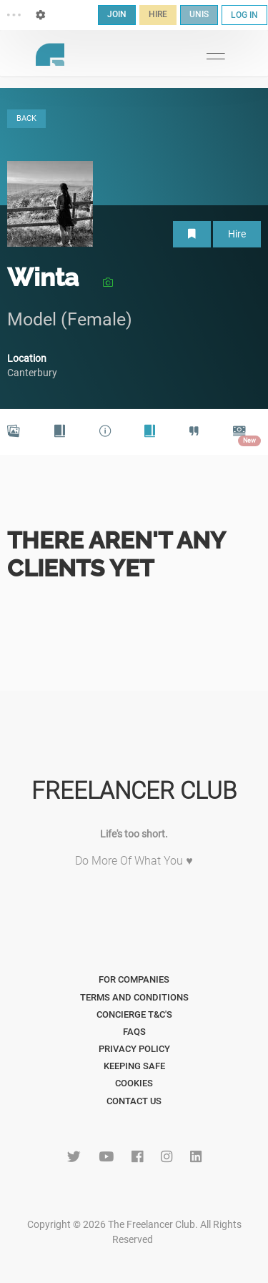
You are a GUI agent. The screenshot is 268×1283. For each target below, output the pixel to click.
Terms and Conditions (134, 997)
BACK (26, 118)
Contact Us (134, 1101)
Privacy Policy (134, 1048)
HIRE (158, 14)
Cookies (134, 1083)
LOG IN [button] (244, 15)
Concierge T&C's (134, 1014)
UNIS (199, 14)
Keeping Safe (134, 1066)
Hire (237, 234)
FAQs (134, 1031)
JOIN (116, 14)
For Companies (134, 979)
